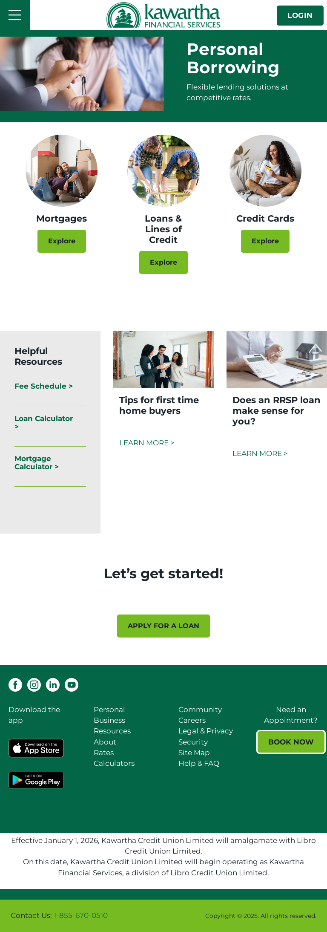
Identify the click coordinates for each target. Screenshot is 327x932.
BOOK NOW (291, 742)
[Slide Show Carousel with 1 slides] (163, 610)
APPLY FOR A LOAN (163, 626)
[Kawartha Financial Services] (163, 15)
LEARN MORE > (147, 443)
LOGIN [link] (300, 15)
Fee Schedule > (43, 386)
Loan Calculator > (43, 422)
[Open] (15, 15)
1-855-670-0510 (81, 915)
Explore (61, 241)
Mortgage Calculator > (36, 462)
